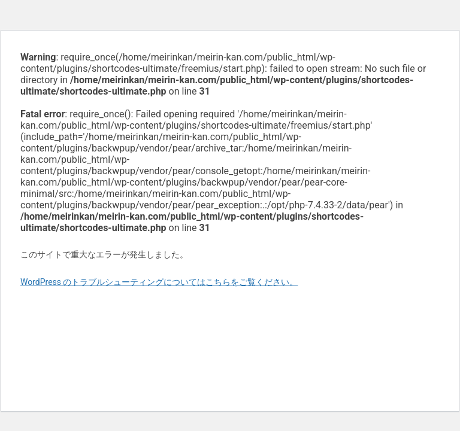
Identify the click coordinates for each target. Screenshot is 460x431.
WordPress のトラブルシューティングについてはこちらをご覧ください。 (159, 282)
